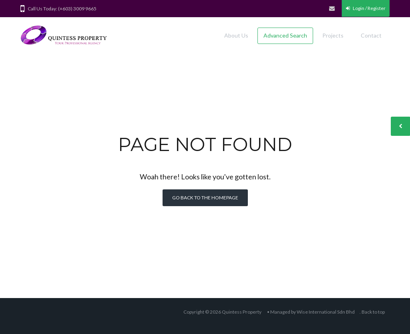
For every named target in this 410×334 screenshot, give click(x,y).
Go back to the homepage (205, 198)
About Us (236, 35)
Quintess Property (241, 312)
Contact (371, 35)
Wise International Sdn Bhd (326, 312)
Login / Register (366, 8)
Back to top (373, 312)
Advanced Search (285, 35)
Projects (333, 35)
